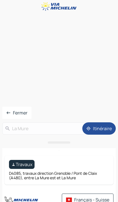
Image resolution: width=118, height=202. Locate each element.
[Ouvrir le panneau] (59, 142)
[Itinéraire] (99, 128)
